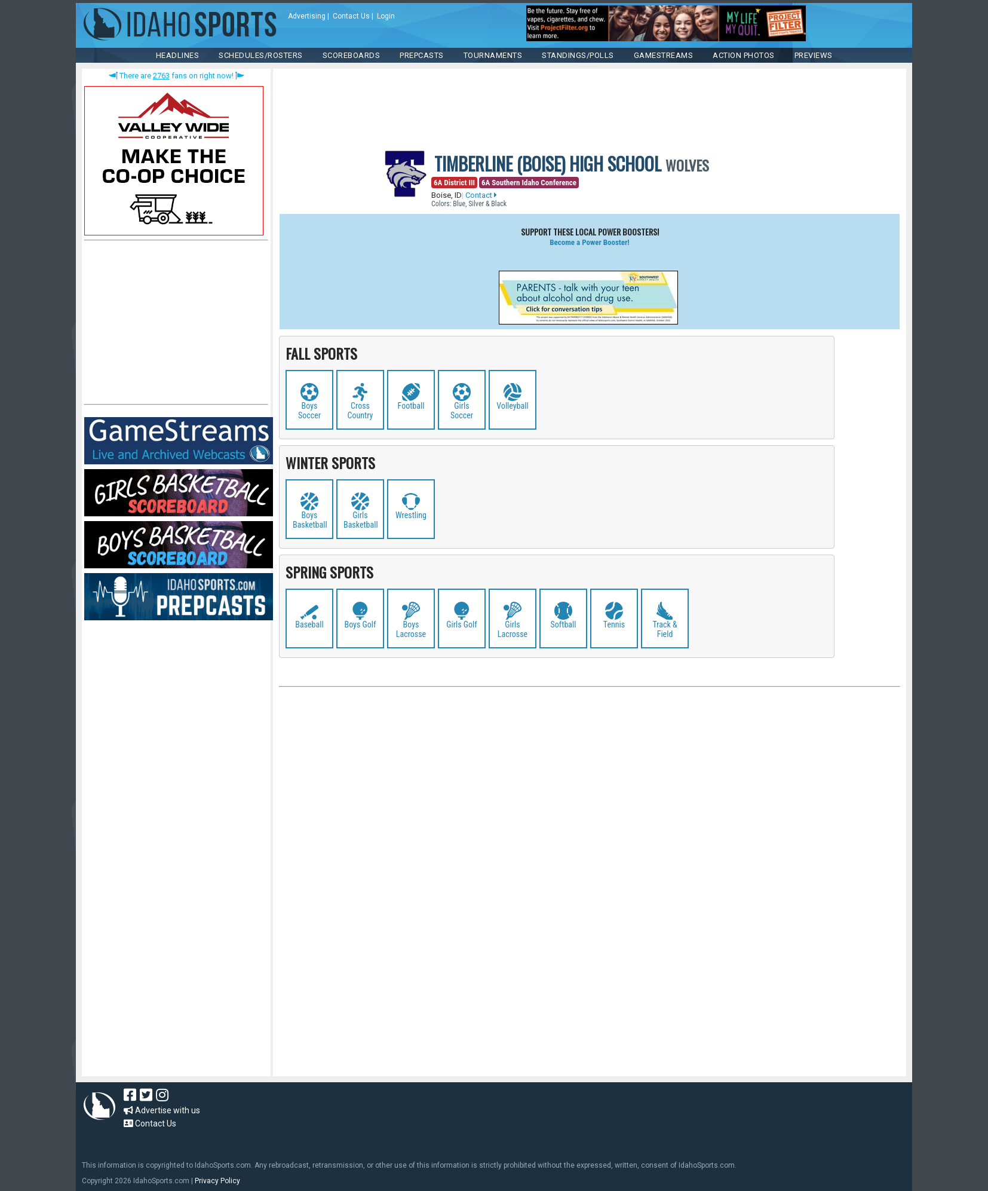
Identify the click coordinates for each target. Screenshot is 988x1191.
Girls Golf (461, 624)
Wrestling (411, 515)
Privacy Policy (217, 1181)
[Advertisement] (173, 325)
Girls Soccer (461, 410)
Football (411, 406)
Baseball (309, 624)
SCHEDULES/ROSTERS (261, 55)
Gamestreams (664, 55)
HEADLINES (178, 55)
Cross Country (360, 410)
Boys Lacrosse (411, 629)
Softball (563, 624)
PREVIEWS (813, 55)
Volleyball (512, 406)
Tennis (614, 624)
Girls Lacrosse (512, 629)
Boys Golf (360, 624)
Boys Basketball (310, 519)
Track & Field (664, 629)
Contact (481, 195)
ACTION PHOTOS (744, 55)
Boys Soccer (309, 410)
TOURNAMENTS (493, 55)
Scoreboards (352, 55)
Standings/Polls (578, 55)
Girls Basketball (360, 519)
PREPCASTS (422, 55)
